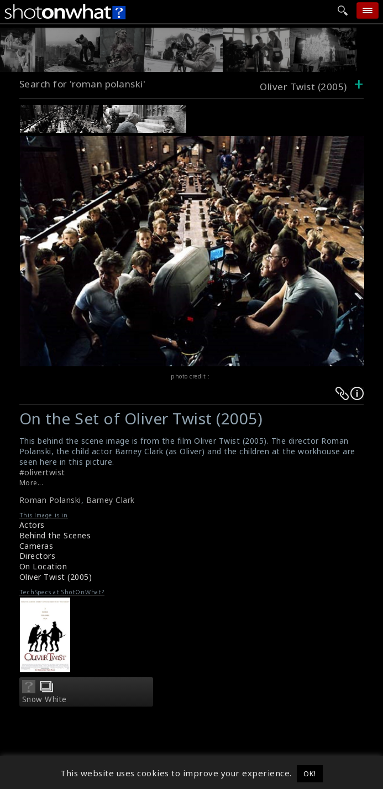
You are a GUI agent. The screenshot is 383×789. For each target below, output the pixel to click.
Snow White (44, 699)
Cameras (36, 546)
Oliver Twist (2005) (55, 577)
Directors (37, 556)
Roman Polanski (50, 500)
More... (31, 482)
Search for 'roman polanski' (82, 83)
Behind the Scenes (55, 535)
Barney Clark (110, 500)
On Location (43, 566)
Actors (32, 525)
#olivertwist (42, 472)
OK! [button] (309, 773)
